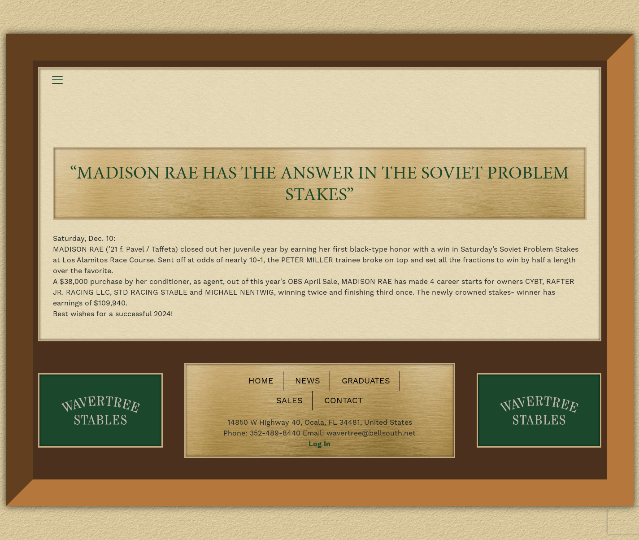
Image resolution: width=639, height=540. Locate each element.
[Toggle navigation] (57, 80)
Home (261, 381)
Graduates (366, 381)
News (307, 381)
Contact (343, 401)
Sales (289, 401)
